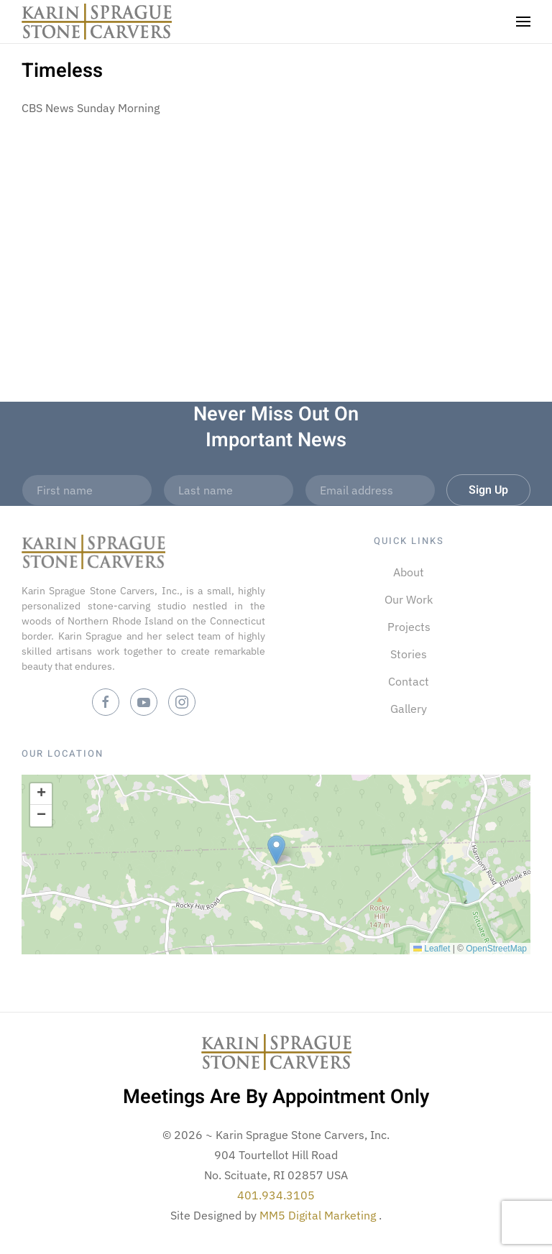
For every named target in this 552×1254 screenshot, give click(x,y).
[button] (523, 21)
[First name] (87, 490)
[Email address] (370, 490)
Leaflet (431, 949)
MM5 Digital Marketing (319, 1215)
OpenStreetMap (496, 949)
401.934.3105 (276, 1195)
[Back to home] (97, 21)
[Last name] (228, 490)
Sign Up (488, 490)
